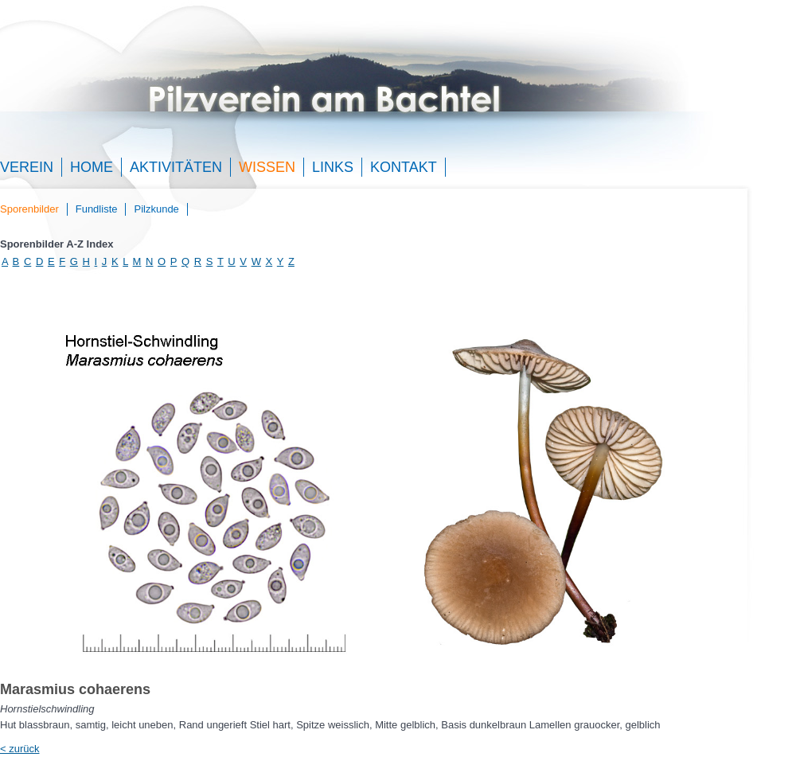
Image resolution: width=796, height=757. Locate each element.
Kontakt (403, 167)
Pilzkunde (156, 209)
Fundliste (97, 209)
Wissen (267, 167)
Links (332, 167)
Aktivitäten (176, 167)
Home (91, 167)
